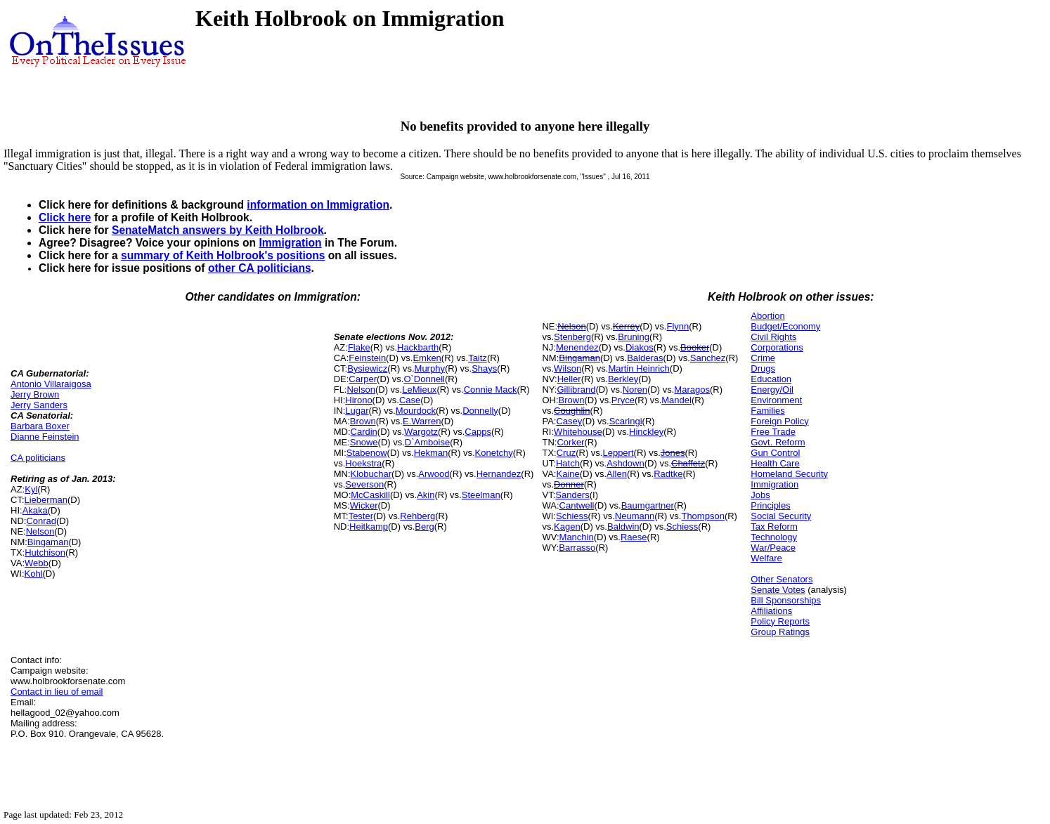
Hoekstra (363, 463)
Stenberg (572, 337)
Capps (478, 431)
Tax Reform (774, 526)
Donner (569, 484)
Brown (363, 421)
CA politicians (38, 457)
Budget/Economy (785, 326)
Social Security (781, 516)
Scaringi (625, 421)
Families (767, 410)
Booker (694, 347)
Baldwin (623, 526)
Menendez (577, 347)
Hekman (431, 452)
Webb (36, 563)
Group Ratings (780, 632)
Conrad (41, 521)
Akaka (35, 510)
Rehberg (417, 516)
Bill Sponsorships (786, 600)
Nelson (40, 531)
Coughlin (572, 410)
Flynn (677, 326)
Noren (635, 389)
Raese (634, 537)
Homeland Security (789, 474)
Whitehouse (578, 431)
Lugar (356, 410)
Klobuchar (371, 474)
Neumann (634, 516)
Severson (364, 484)
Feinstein (367, 358)
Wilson (567, 368)
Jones (673, 452)
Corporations (777, 347)
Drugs (763, 368)
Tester (361, 516)
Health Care (775, 463)
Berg (424, 526)
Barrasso (577, 547)
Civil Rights (773, 337)
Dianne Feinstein (45, 436)
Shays (484, 368)
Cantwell (577, 505)
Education (771, 379)
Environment (776, 400)
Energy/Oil (772, 389)
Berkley (623, 379)
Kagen (567, 526)
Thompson (702, 516)
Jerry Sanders (39, 405)
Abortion (767, 315)
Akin (425, 495)
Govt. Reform (778, 442)
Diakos (640, 347)
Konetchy (494, 452)
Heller (569, 379)
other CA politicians (259, 268)
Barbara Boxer (40, 426)
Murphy (430, 368)
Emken (427, 358)
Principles (770, 505)
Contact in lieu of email (57, 691)
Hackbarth (418, 347)
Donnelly (480, 410)
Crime (763, 358)
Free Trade (773, 431)
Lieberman (46, 500)
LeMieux (419, 389)
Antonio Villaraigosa (51, 384)
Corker (570, 442)
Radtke (668, 474)
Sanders (572, 495)
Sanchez (708, 358)
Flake (359, 347)
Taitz (477, 358)
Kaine (567, 474)
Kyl (31, 489)
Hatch (568, 463)
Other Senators (781, 579)
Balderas (645, 358)
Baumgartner (647, 505)
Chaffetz (688, 463)
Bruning (633, 337)
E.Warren (422, 421)
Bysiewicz (367, 368)
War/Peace (773, 547)
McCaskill (370, 495)
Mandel (676, 400)
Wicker (364, 505)
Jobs (760, 495)
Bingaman (48, 542)
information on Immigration (318, 205)
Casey (569, 421)
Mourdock (416, 410)
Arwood (433, 474)
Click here (65, 217)
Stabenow (366, 452)
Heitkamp (368, 526)
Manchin (576, 537)
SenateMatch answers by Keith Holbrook (218, 230)
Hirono (358, 400)
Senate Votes (778, 589)
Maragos (692, 389)
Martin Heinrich (638, 368)
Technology (774, 537)
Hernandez (499, 474)
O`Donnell (424, 379)
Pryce (623, 400)
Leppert (617, 452)
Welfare (766, 558)
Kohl (34, 573)
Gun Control (775, 452)
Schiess (572, 516)
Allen (617, 474)
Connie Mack (490, 389)
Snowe (364, 442)
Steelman (481, 495)
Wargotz (421, 431)
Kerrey (626, 326)
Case (409, 400)
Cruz (566, 452)
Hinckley (646, 431)
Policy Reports (780, 621)
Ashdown (625, 463)
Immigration (290, 243)
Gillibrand (576, 389)
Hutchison (45, 552)
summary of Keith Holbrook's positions (223, 255)
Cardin (364, 431)
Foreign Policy (779, 421)
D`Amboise (427, 442)
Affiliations (771, 611)
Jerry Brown (35, 394)
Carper (363, 379)
